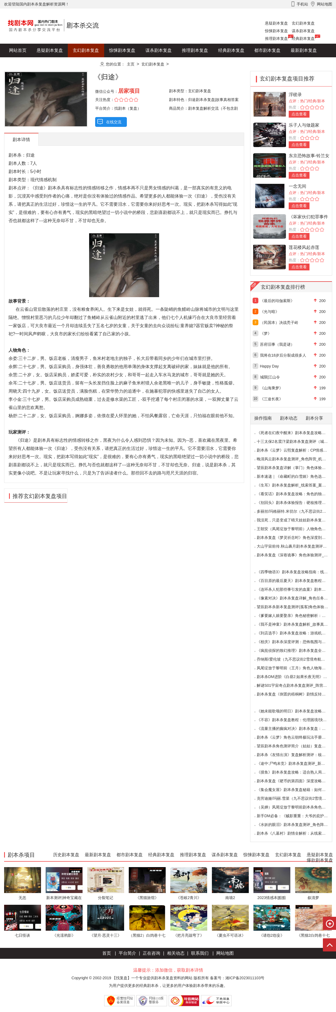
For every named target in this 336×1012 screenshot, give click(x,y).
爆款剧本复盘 (58, 64)
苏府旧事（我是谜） (277, 344)
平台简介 (127, 953)
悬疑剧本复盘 (276, 23)
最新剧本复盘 (304, 50)
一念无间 (297, 186)
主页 (131, 64)
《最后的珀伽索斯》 (277, 300)
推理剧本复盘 (276, 38)
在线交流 (113, 122)
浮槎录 (295, 94)
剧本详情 (21, 139)
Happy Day (269, 366)
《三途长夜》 (271, 399)
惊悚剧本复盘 (276, 31)
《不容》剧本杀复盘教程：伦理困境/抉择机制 (295, 720)
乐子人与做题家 (304, 125)
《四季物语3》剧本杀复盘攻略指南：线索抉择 (296, 572)
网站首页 (18, 50)
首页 (106, 953)
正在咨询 (151, 953)
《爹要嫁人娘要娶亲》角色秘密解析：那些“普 (296, 615)
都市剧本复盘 (267, 50)
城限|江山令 (270, 377)
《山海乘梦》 (271, 388)
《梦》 (265, 333)
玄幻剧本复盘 (303, 23)
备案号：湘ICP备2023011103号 (237, 978)
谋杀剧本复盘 (303, 31)
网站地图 (225, 953)
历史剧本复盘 (22, 64)
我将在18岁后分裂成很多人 (283, 355)
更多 (85, 64)
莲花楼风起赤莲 (304, 247)
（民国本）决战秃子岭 (279, 322)
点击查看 (299, 114)
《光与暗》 (269, 311)
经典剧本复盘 (303, 38)
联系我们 (200, 953)
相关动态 (176, 953)
